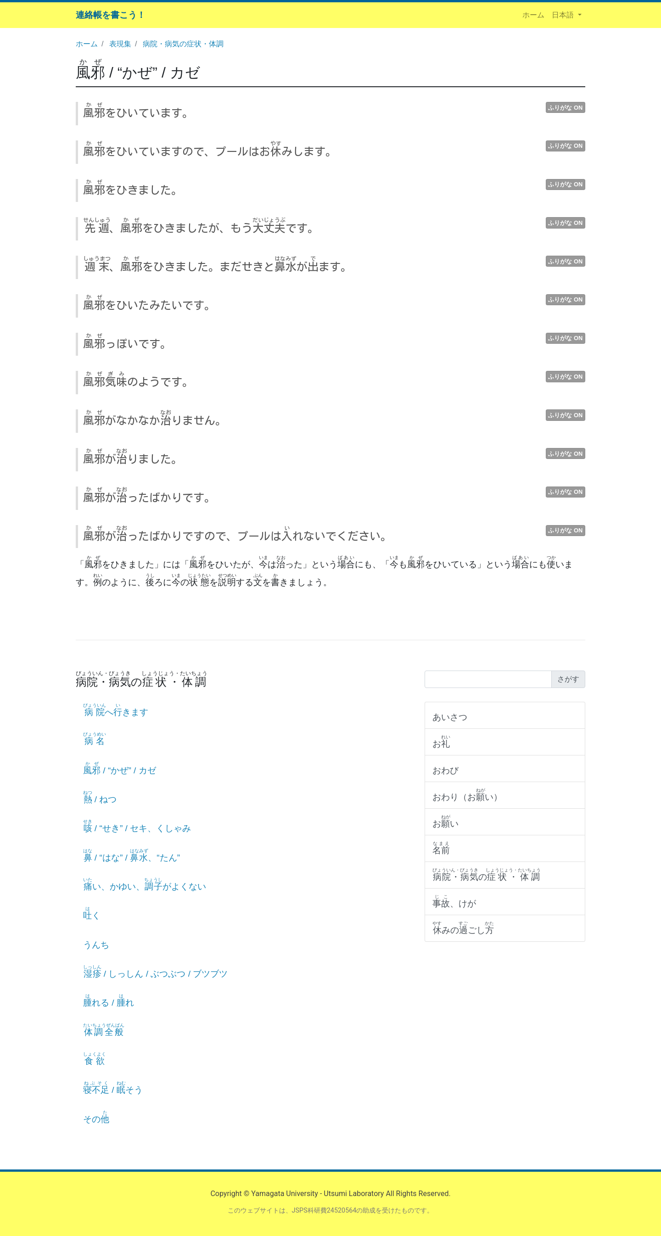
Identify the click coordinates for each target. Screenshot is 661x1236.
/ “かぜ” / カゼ (138, 72)
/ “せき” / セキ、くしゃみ (137, 826)
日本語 (564, 15)
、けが (454, 901)
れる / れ (108, 1000)
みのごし (463, 928)
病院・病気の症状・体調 (183, 44)
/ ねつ (100, 797)
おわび (445, 770)
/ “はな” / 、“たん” (131, 855)
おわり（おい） (467, 795)
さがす (568, 679)
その (96, 1117)
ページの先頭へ (642, 1217)
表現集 (120, 44)
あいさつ (449, 717)
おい (445, 821)
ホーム (535, 14)
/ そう (113, 1087)
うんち (96, 945)
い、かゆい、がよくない (144, 884)
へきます (115, 710)
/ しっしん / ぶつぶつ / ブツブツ (155, 971)
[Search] (488, 679)
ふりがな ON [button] (565, 107)
